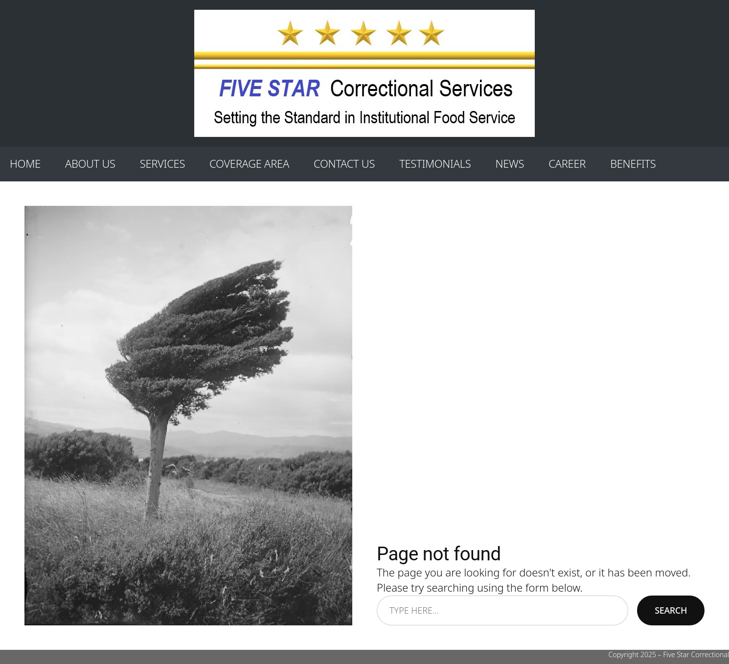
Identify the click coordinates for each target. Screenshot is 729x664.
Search (671, 610)
